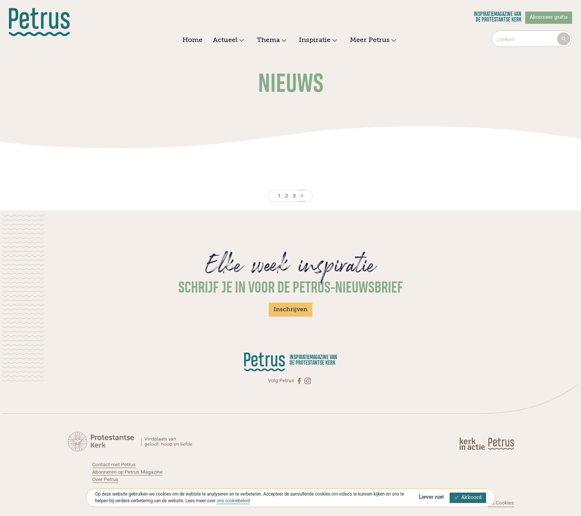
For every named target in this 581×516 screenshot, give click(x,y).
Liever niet (431, 497)
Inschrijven (290, 310)
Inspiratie (317, 40)
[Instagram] (307, 380)
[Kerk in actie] (473, 443)
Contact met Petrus (114, 464)
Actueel (227, 40)
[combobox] (532, 38)
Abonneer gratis (549, 17)
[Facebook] (300, 380)
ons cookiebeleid (233, 500)
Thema (270, 40)
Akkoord (468, 497)
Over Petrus (105, 479)
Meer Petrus (372, 40)
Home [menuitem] (192, 40)
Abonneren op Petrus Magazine (127, 472)
